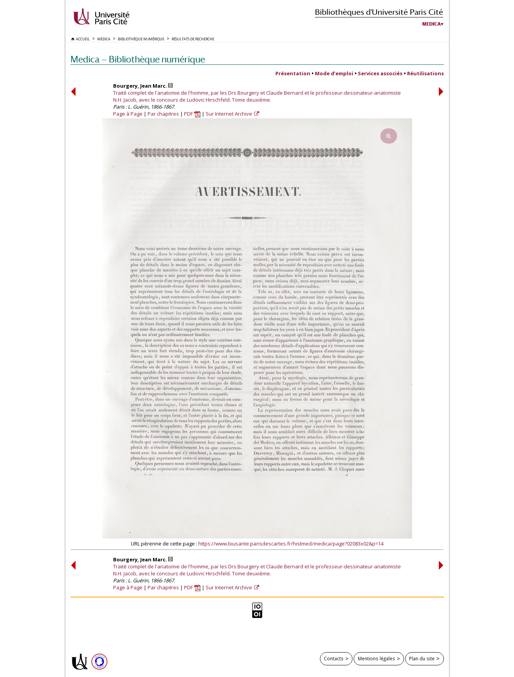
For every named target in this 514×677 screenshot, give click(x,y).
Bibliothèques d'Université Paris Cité (379, 11)
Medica (431, 24)
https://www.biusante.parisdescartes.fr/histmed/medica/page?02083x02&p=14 (290, 543)
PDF (192, 113)
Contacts (334, 658)
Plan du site (422, 658)
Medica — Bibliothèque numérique (137, 59)
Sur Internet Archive (229, 113)
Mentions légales (376, 658)
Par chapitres (163, 113)
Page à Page (128, 113)
